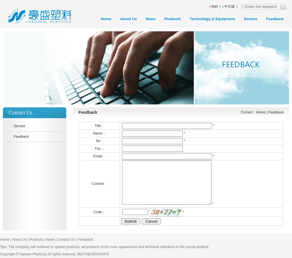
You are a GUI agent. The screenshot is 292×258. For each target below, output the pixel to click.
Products (172, 19)
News (151, 19)
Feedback (275, 19)
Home (106, 19)
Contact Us (66, 240)
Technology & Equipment (212, 19)
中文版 (229, 6)
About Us (128, 19)
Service (250, 19)
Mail (214, 6)
